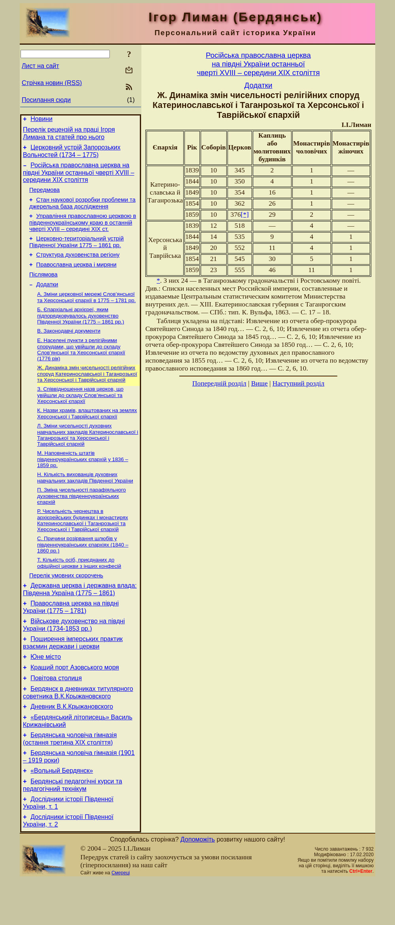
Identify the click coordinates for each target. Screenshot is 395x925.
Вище (259, 383)
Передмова (44, 196)
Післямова (43, 287)
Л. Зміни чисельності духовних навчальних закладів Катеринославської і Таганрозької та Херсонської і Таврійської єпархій (87, 455)
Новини (41, 120)
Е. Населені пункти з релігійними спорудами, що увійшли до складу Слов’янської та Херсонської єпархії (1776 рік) (81, 367)
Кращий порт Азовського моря (74, 701)
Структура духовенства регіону (78, 265)
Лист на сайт (40, 65)
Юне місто (45, 689)
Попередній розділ (219, 383)
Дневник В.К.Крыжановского (71, 743)
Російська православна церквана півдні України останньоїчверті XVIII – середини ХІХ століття (258, 64)
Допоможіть (198, 884)
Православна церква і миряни (76, 276)
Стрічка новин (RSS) (52, 82)
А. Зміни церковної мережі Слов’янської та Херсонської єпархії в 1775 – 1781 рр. (86, 312)
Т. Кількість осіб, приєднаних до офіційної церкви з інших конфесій (79, 588)
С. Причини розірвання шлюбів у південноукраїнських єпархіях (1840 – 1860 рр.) (82, 569)
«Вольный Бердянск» (61, 812)
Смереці (120, 918)
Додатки (47, 298)
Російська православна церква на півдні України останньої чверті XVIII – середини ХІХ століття (78, 177)
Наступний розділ (298, 383)
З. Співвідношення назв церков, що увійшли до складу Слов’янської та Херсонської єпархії (80, 414)
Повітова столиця (56, 712)
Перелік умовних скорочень (66, 602)
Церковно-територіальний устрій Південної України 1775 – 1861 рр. (76, 251)
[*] (245, 214)
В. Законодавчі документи (68, 347)
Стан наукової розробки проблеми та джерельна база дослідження (82, 210)
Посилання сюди (46, 99)
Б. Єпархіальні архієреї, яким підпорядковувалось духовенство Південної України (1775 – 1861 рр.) (80, 331)
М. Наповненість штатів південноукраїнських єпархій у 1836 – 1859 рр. (82, 480)
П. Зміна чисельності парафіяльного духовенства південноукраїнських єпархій (81, 519)
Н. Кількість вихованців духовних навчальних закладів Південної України (85, 500)
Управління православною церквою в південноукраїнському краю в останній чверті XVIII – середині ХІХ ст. (82, 230)
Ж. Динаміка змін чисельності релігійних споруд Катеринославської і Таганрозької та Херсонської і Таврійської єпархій (87, 392)
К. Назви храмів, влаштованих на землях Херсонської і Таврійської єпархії (87, 433)
